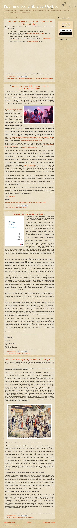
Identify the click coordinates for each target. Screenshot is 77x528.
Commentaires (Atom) (14, 525)
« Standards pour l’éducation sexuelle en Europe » (32, 140)
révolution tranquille (48, 78)
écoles (14, 78)
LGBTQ (33, 78)
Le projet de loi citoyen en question (13, 109)
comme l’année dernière (29, 165)
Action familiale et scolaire (33, 41)
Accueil (29, 522)
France (23, 517)
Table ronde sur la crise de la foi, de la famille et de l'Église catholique (29, 22)
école (9, 207)
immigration (31, 517)
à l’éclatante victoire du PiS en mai (29, 147)
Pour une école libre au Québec (31, 6)
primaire (20, 207)
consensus (10, 353)
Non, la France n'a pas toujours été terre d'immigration (29, 359)
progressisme (27, 353)
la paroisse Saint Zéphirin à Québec (35, 33)
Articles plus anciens (49, 522)
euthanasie (23, 78)
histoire (27, 517)
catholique (10, 78)
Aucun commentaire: (11, 76)
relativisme (38, 78)
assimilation (15, 517)
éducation (18, 78)
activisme (10, 517)
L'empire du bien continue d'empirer (29, 214)
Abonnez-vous (65, 33)
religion (42, 78)
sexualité (7, 80)
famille (27, 78)
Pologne (16, 207)
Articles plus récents (9, 522)
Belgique (20, 517)
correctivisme (16, 353)
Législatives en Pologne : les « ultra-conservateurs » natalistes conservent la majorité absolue (25, 202)
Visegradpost (12, 196)
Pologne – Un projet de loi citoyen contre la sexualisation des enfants (29, 87)
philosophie (21, 353)
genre (30, 78)
